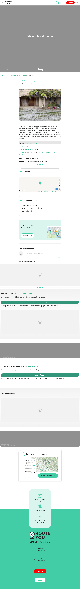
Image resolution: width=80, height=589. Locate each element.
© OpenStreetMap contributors (55, 190)
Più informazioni (23, 146)
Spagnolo (21, 154)
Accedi (40, 579)
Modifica (33, 82)
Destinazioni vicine (26, 210)
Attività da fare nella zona (28, 204)
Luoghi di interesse (6, 75)
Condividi (23, 82)
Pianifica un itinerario (39, 548)
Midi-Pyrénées (19, 75)
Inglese (48, 152)
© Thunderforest (46, 190)
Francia (12, 75)
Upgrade (70, 2)
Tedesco (27, 154)
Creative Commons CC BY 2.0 (32, 143)
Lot (15, 75)
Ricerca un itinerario (39, 559)
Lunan (24, 75)
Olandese (53, 152)
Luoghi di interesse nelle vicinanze (31, 207)
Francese (41, 152)
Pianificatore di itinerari (48, 475)
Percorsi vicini (27, 235)
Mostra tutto (27, 293)
